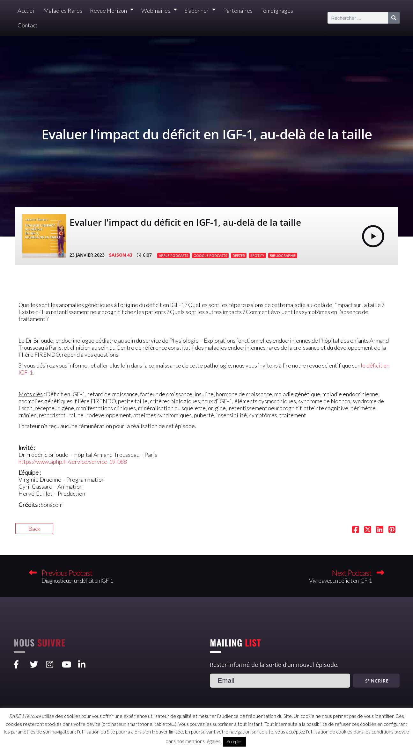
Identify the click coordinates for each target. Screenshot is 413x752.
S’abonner (200, 10)
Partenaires (238, 10)
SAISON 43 (120, 255)
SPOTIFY (257, 255)
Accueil (27, 10)
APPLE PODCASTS (173, 255)
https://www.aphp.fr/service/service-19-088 (72, 461)
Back (34, 528)
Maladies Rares (62, 10)
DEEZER (238, 255)
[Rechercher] (394, 18)
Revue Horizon (112, 10)
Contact (28, 25)
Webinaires (159, 10)
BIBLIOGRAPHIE (283, 255)
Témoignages (276, 10)
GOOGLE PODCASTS (210, 255)
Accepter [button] (234, 741)
